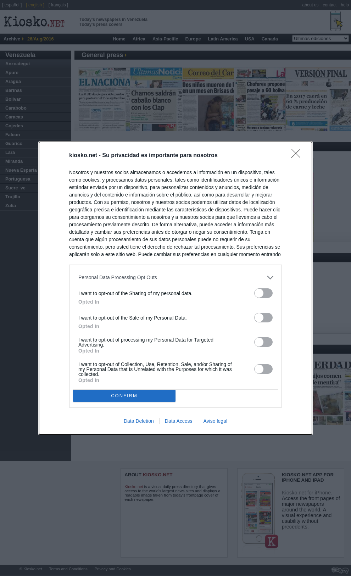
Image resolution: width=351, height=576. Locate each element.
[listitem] (175, 277)
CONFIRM (124, 395)
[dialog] (175, 288)
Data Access (179, 421)
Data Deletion (139, 421)
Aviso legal (215, 421)
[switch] (263, 293)
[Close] (298, 155)
